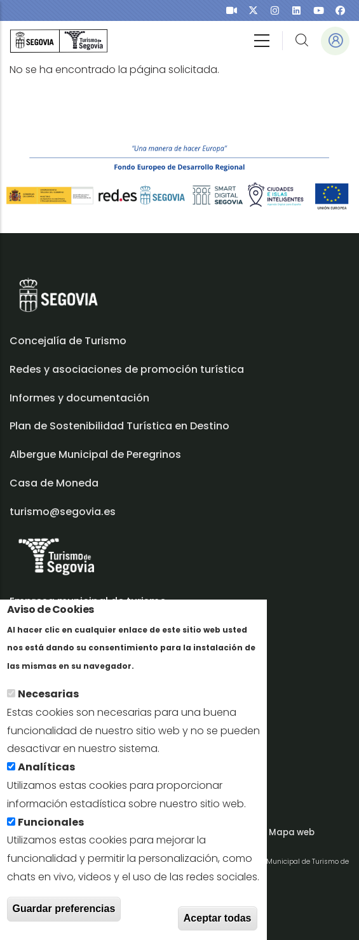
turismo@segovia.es (63, 511)
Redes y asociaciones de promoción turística (127, 369)
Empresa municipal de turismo (88, 601)
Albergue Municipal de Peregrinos (95, 454)
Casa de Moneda (54, 483)
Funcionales (51, 832)
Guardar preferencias (64, 918)
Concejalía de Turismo (68, 340)
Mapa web (292, 832)
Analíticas (46, 777)
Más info (158, 676)
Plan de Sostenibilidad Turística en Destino (119, 426)
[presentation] (232, 10)
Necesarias (48, 704)
